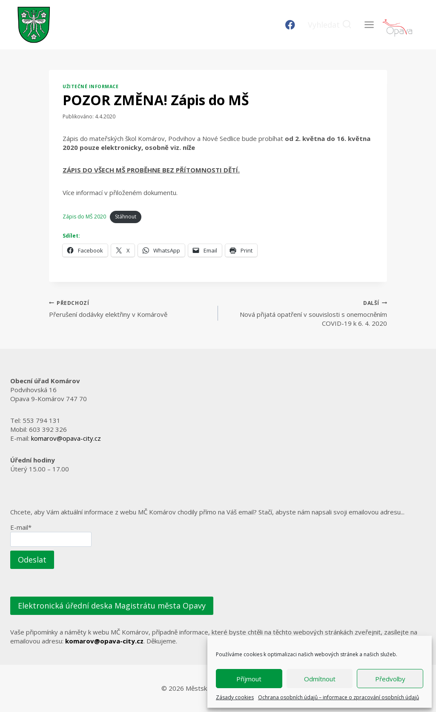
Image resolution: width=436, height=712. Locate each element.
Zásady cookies (235, 697)
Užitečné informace (90, 86)
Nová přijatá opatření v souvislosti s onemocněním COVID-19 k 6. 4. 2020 (305, 313)
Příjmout (248, 679)
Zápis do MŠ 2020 (84, 216)
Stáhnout (125, 216)
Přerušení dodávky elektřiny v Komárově (130, 308)
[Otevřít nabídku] (369, 24)
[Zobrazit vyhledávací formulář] (330, 25)
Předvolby (390, 679)
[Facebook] (290, 24)
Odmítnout (320, 679)
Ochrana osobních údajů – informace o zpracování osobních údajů (338, 697)
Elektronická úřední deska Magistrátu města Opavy (112, 605)
